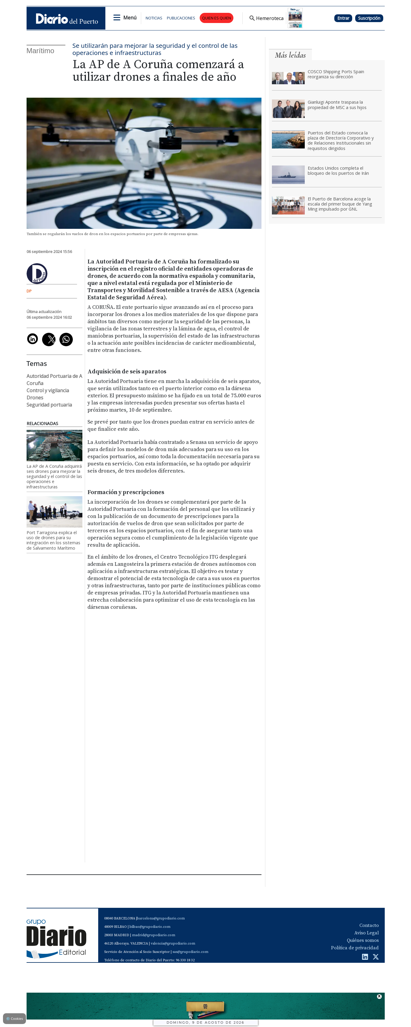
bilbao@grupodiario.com (150, 927)
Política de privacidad (355, 948)
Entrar (343, 18)
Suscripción (369, 18)
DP (29, 291)
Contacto (369, 925)
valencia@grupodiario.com (173, 943)
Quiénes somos (363, 940)
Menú (129, 17)
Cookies (14, 1018)
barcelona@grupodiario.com (161, 918)
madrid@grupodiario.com (153, 935)
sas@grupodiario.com (190, 952)
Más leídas (290, 55)
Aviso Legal (366, 933)
